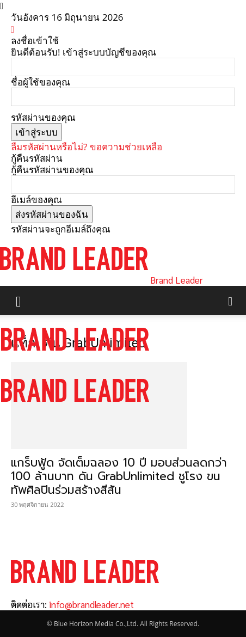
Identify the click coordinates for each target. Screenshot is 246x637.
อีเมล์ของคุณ (36, 199)
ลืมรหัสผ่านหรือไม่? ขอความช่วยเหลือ (86, 146)
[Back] (12, 29)
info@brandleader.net (91, 604)
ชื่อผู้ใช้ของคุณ (40, 82)
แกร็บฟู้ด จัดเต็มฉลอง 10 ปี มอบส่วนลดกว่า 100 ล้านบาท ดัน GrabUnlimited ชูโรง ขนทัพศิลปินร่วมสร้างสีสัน (119, 476)
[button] (18, 300)
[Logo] (75, 360)
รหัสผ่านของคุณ (43, 117)
